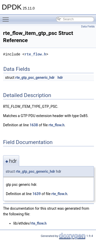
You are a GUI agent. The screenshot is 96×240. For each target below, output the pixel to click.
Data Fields (88, 26)
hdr (60, 77)
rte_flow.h (35, 54)
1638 (34, 125)
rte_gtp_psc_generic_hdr (35, 77)
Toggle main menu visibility (7, 17)
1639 (37, 194)
